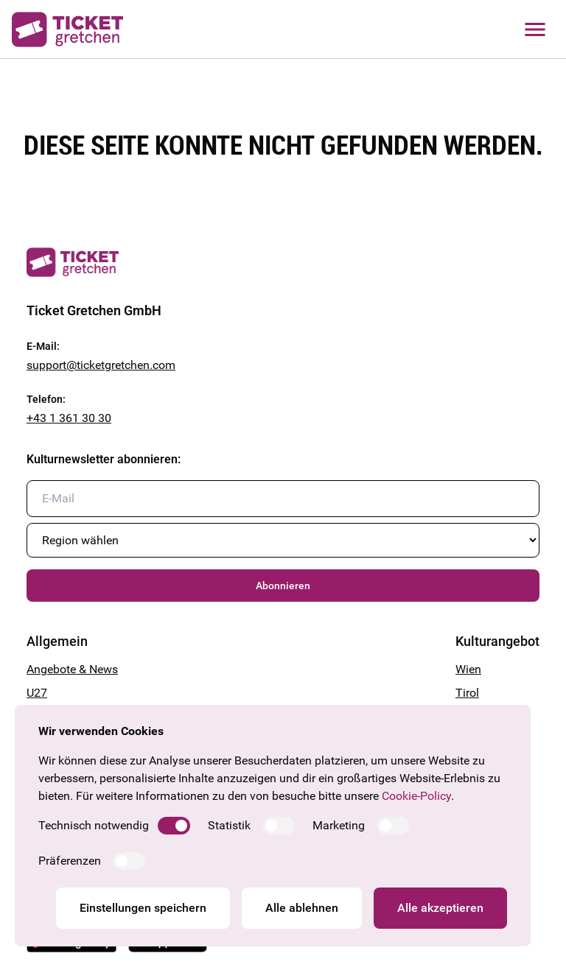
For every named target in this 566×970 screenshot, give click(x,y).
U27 (37, 693)
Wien (468, 669)
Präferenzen (69, 861)
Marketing (338, 825)
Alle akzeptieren (440, 908)
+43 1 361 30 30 (69, 418)
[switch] (174, 825)
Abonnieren (283, 585)
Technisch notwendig (93, 825)
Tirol (467, 693)
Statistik (229, 825)
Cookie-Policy (416, 796)
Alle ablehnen (301, 908)
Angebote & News (72, 669)
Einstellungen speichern (143, 908)
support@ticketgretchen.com (101, 365)
